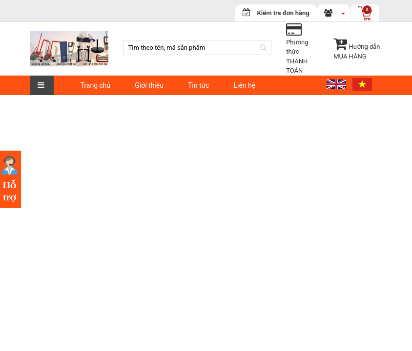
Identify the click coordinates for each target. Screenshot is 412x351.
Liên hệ (244, 85)
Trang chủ (96, 85)
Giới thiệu (149, 85)
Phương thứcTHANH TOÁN (297, 51)
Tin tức (198, 85)
